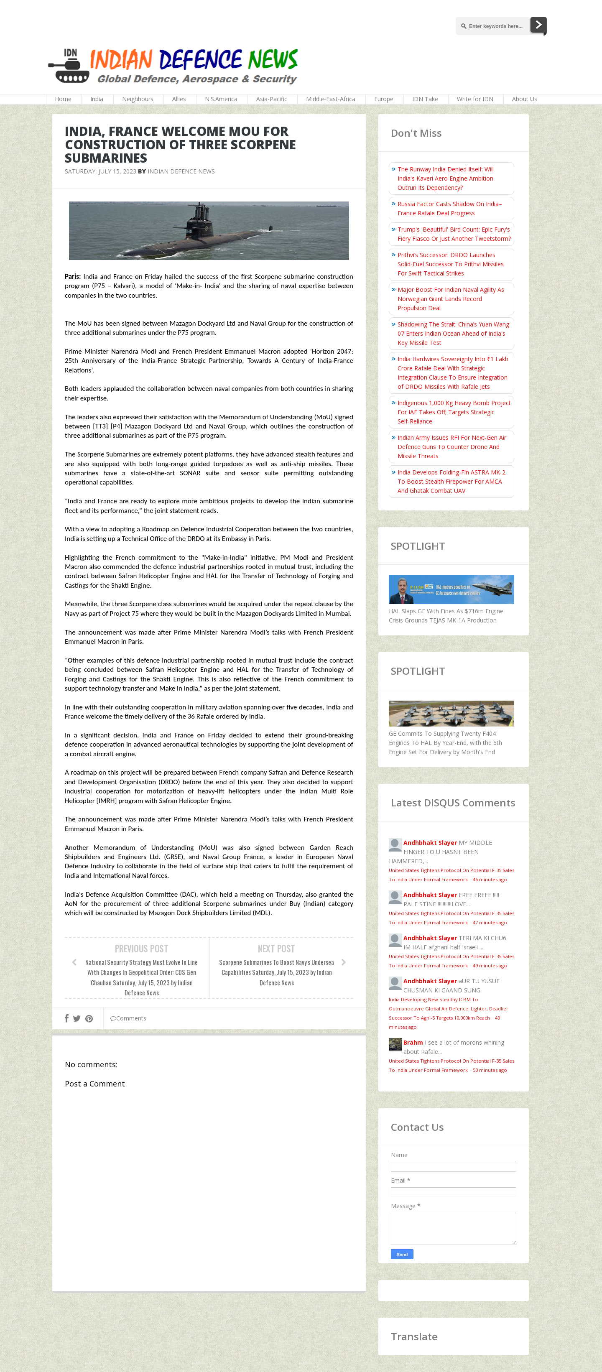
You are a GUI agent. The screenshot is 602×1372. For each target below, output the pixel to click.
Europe (383, 99)
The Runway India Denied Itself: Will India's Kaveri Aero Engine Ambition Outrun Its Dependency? (446, 178)
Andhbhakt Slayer (430, 843)
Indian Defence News (181, 171)
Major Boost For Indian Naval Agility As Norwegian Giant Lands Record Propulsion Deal (451, 299)
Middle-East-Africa (330, 99)
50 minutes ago (490, 1070)
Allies (179, 99)
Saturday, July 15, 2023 (100, 171)
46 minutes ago (490, 879)
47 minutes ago (490, 922)
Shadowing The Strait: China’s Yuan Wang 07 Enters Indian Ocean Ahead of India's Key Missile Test (453, 333)
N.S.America (221, 99)
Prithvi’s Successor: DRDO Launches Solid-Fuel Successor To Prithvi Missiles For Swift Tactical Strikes (451, 264)
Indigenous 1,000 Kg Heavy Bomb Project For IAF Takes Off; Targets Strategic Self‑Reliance (454, 412)
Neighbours (137, 99)
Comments (128, 1018)
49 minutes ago (490, 965)
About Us (524, 99)
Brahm (413, 1042)
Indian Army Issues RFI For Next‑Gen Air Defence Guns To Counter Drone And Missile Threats (452, 447)
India (96, 99)
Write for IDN (475, 99)
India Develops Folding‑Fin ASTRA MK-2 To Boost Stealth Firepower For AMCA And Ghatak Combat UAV (451, 481)
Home (63, 99)
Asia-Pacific (271, 99)
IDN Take (425, 99)
